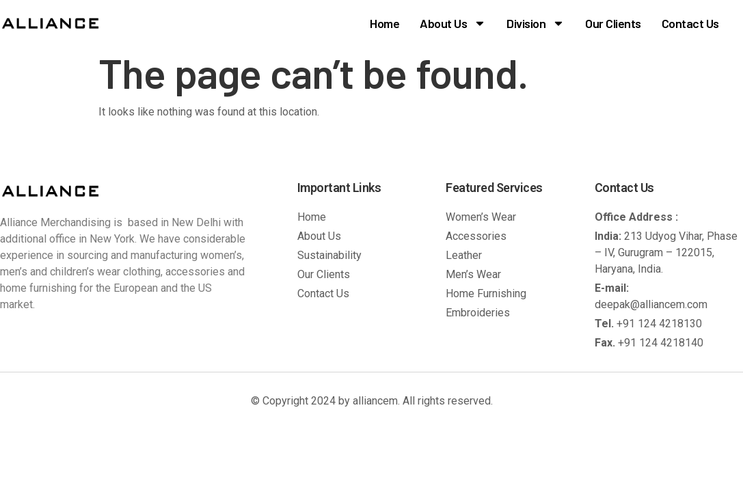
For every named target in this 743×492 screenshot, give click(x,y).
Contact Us (690, 23)
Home (384, 23)
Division (535, 23)
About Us (453, 23)
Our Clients (613, 23)
